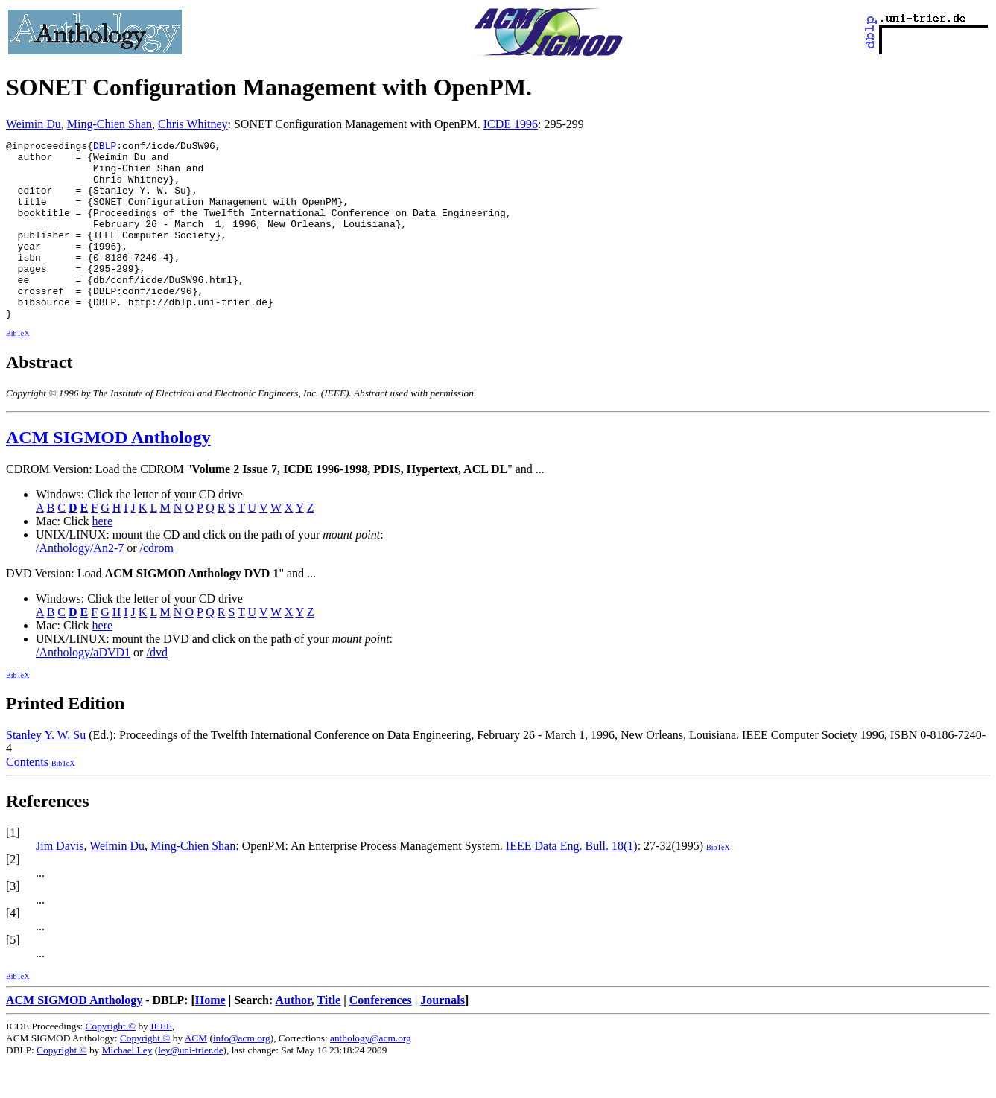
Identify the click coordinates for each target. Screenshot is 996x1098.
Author (293, 1035)
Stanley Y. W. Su (46, 770)
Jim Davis (59, 881)
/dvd (156, 688)
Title (328, 1035)
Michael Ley (127, 1085)
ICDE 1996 (510, 124)
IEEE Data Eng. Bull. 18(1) (572, 881)
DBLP (104, 147)
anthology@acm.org (370, 1073)
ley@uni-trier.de (190, 1085)
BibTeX (18, 369)
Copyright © (111, 1061)
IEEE (161, 1061)
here (102, 556)
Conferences (380, 1035)
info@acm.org (241, 1073)
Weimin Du (33, 124)
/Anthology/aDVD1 (83, 688)
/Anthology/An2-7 (80, 583)
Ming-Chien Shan (109, 124)
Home (210, 1035)
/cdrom (157, 583)
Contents (27, 797)
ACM (196, 1073)
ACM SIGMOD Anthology (108, 473)
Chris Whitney (192, 124)
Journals (442, 1035)
